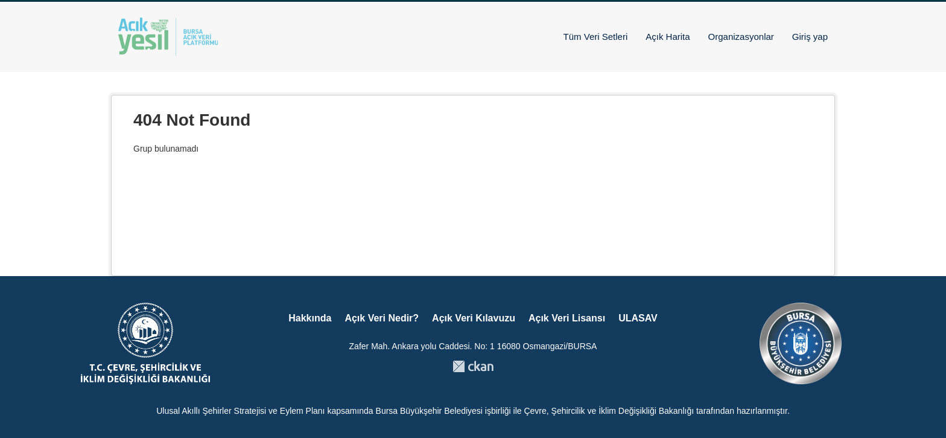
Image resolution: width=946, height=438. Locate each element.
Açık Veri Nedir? (381, 318)
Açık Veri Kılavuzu (473, 318)
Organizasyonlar (741, 36)
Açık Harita (668, 36)
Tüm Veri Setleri (595, 36)
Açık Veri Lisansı (567, 318)
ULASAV (638, 318)
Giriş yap (810, 36)
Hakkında (309, 318)
